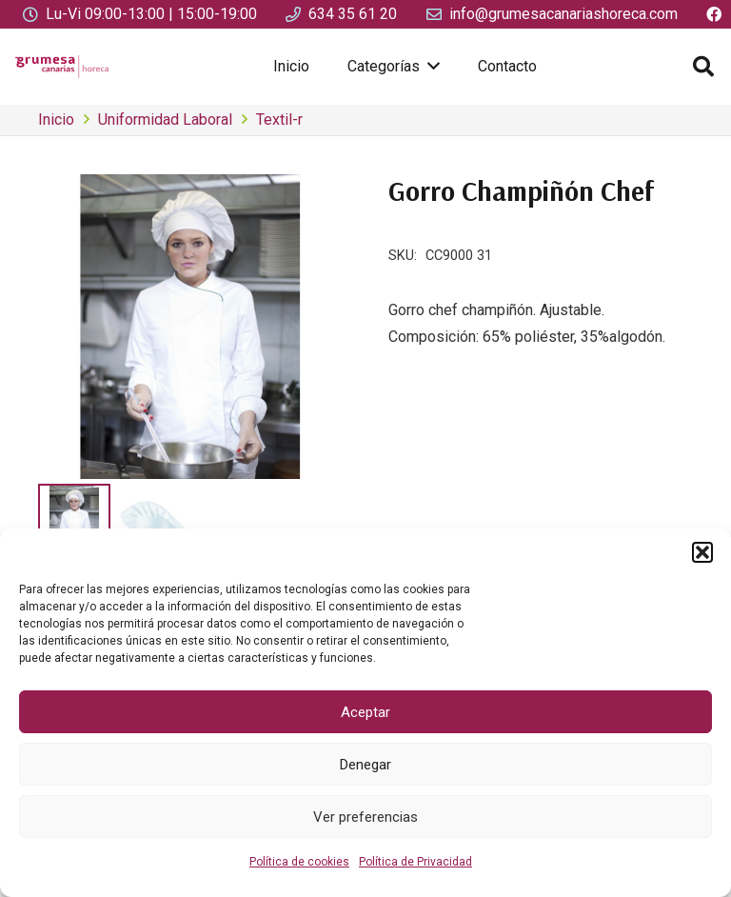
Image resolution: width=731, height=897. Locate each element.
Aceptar (365, 712)
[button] (702, 552)
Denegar (365, 764)
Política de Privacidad (415, 861)
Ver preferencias (365, 817)
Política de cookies (299, 861)
